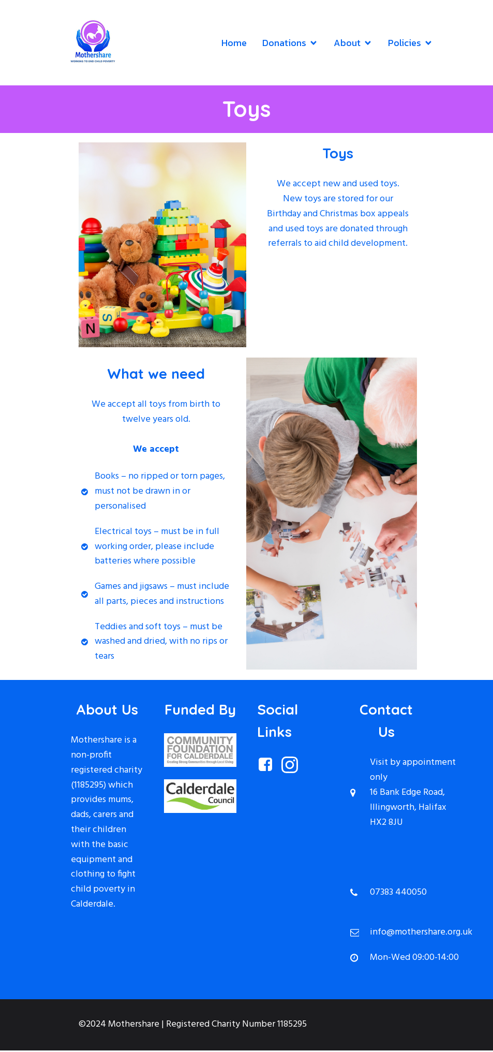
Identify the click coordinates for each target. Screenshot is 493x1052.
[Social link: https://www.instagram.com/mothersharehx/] (293, 767)
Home (234, 44)
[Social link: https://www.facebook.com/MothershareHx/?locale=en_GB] (269, 767)
